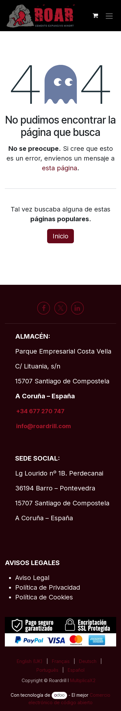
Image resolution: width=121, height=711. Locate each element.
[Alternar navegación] (109, 15)
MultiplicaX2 (83, 680)
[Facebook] (43, 308)
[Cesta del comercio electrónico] (95, 15)
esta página (59, 168)
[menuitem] (30, 661)
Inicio (60, 236)
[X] (60, 308)
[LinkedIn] (77, 308)
